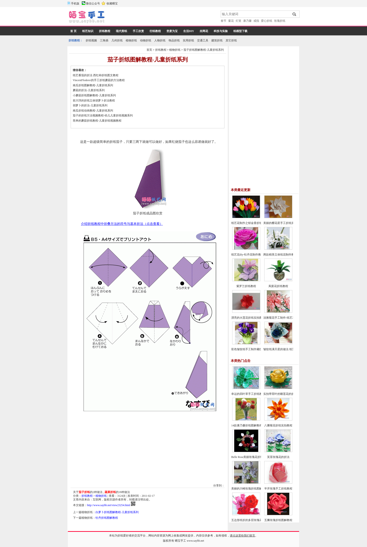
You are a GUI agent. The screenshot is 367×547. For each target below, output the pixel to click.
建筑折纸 (217, 40)
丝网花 (204, 31)
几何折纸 (117, 40)
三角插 (104, 40)
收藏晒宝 (112, 3)
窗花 (231, 20)
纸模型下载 (240, 31)
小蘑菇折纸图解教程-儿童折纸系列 (94, 95)
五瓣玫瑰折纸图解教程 (278, 520)
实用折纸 (188, 40)
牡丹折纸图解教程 (106, 517)
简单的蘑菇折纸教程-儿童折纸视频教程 (97, 120)
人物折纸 (159, 40)
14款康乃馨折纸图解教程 (246, 425)
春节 (223, 20)
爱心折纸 (266, 20)
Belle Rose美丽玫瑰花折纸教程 (250, 457)
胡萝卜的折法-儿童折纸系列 (90, 105)
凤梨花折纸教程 (278, 286)
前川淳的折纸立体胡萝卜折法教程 (94, 100)
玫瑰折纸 (279, 20)
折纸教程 (104, 31)
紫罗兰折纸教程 (246, 286)
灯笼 (238, 20)
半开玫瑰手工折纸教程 (278, 488)
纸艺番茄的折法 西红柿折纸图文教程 (95, 75)
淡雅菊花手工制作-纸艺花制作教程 (284, 317)
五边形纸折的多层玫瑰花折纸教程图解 (255, 520)
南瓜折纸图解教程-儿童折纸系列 (93, 85)
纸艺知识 (87, 31)
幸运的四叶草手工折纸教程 (248, 394)
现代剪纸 (121, 31)
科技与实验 (221, 31)
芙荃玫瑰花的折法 (278, 457)
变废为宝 (172, 31)
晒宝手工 (180, 540)
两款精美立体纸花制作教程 (280, 254)
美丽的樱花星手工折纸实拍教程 (283, 223)
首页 (149, 49)
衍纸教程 (155, 31)
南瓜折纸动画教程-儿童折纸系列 (93, 110)
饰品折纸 (174, 40)
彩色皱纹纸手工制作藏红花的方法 (252, 349)
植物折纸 (131, 40)
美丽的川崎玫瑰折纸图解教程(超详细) (254, 488)
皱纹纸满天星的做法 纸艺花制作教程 (286, 349)
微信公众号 (93, 3)
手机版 (75, 3)
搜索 (294, 14)
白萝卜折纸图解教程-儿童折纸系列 (117, 512)
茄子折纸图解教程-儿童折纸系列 (204, 49)
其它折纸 (231, 40)
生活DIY (188, 31)
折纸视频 (91, 40)
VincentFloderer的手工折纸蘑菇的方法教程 (99, 80)
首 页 (73, 31)
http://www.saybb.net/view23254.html (108, 505)
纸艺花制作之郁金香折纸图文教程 (252, 223)
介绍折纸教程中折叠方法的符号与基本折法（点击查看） (122, 224)
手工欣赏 (138, 31)
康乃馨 (247, 20)
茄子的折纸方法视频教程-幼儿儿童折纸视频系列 (103, 115)
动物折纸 (145, 40)
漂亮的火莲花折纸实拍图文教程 (251, 317)
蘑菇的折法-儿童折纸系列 (89, 90)
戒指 (256, 20)
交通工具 (202, 40)
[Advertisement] (163, 18)
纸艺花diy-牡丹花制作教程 (247, 254)
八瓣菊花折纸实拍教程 (278, 425)
